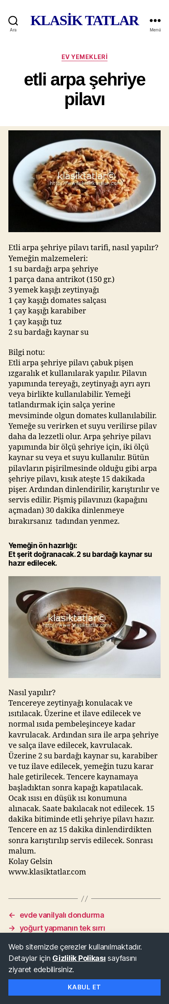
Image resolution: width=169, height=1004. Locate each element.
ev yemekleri (84, 56)
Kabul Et (84, 987)
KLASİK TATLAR (84, 20)
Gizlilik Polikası (78, 958)
